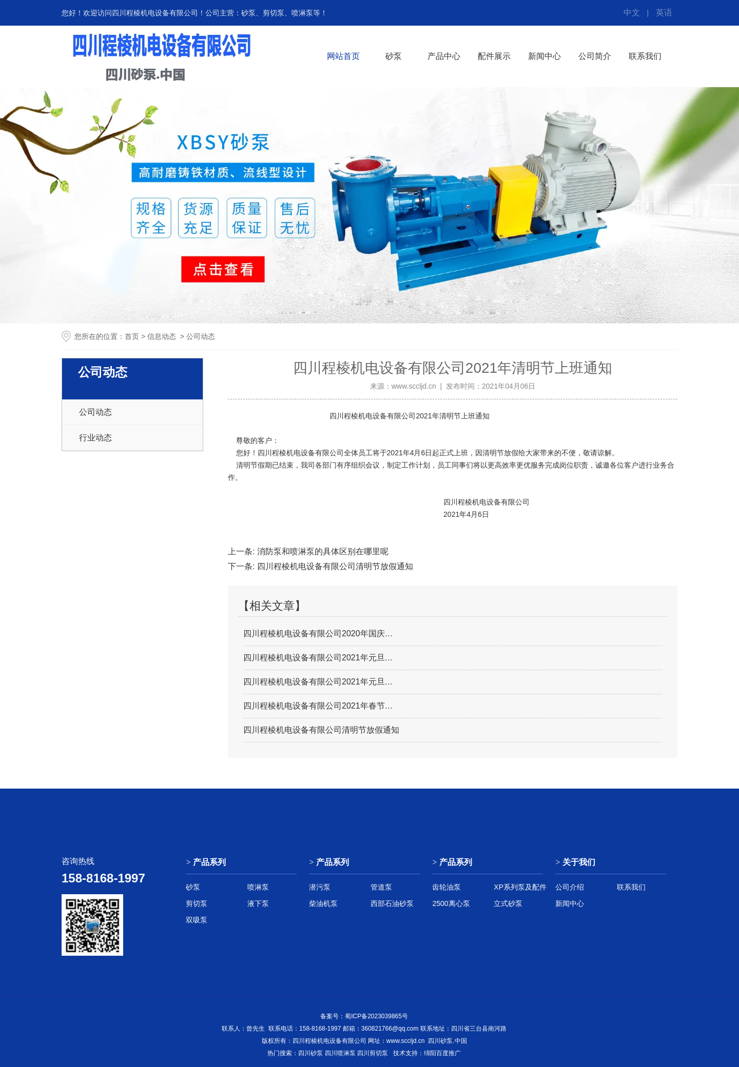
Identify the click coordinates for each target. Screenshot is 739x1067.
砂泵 (393, 56)
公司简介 (594, 56)
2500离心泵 (451, 903)
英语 (664, 12)
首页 (132, 336)
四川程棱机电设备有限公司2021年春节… (318, 705)
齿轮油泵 (446, 887)
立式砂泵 (508, 903)
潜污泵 (319, 887)
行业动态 (95, 437)
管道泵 (381, 887)
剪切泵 (196, 903)
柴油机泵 (323, 903)
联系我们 (645, 56)
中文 (632, 12)
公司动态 (95, 412)
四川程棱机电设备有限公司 (371, 416)
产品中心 (443, 56)
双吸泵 (196, 920)
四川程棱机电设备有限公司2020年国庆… (318, 633)
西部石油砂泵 (392, 903)
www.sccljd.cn (414, 386)
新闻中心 (544, 56)
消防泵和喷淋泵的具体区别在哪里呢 (321, 551)
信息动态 (161, 336)
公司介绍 (569, 887)
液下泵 (258, 903)
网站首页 (343, 56)
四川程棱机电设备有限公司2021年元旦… (318, 657)
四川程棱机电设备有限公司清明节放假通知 (334, 566)
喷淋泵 (258, 887)
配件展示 (494, 56)
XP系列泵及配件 (520, 887)
